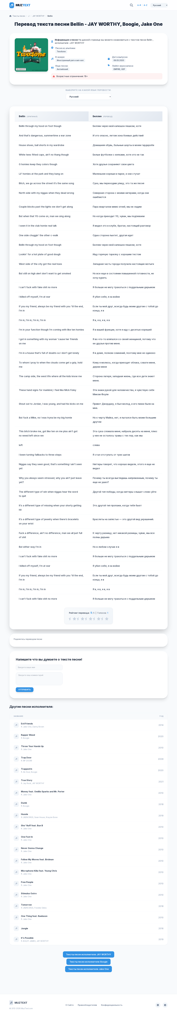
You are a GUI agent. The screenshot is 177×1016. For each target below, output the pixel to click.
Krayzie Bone (52, 817)
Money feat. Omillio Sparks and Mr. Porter (42, 791)
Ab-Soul (26, 772)
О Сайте (70, 1005)
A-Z (145, 5)
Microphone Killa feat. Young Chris (39, 870)
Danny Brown (38, 727)
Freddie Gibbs (40, 908)
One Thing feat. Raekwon (34, 916)
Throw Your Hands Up (32, 746)
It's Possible (27, 938)
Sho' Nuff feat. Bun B (32, 825)
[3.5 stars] (94, 619)
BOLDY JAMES (29, 941)
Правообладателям (87, 1005)
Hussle (24, 814)
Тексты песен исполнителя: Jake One (88, 969)
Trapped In (26, 769)
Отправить (24, 689)
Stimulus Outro (29, 893)
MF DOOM (27, 761)
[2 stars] (82, 619)
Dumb (24, 803)
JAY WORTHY (38, 16)
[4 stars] (98, 619)
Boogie (26, 738)
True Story (26, 780)
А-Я (139, 5)
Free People (27, 882)
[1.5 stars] (78, 619)
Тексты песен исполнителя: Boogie (88, 961)
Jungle (24, 928)
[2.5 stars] (86, 619)
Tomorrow (26, 904)
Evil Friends (27, 723)
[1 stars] (74, 619)
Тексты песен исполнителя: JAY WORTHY (88, 954)
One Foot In (27, 837)
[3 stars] (90, 619)
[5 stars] (106, 619)
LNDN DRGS (28, 817)
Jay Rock (27, 783)
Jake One (27, 727)
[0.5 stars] (70, 619)
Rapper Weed (28, 735)
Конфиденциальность (111, 1005)
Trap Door (26, 757)
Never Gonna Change (32, 848)
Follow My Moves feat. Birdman (37, 859)
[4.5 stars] (102, 619)
